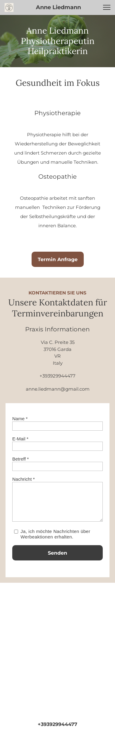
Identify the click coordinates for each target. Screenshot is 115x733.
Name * (20, 418)
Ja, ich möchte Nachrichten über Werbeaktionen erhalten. (55, 534)
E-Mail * (20, 438)
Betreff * (20, 458)
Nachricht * (23, 479)
